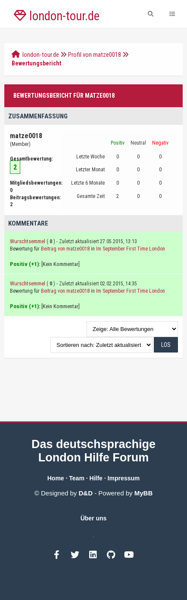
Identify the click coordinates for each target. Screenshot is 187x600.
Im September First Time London (130, 249)
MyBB (143, 493)
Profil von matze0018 (94, 55)
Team (76, 478)
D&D (86, 493)
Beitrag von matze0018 (65, 249)
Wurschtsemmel (27, 241)
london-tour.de (40, 55)
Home (55, 478)
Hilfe (96, 478)
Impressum (124, 478)
